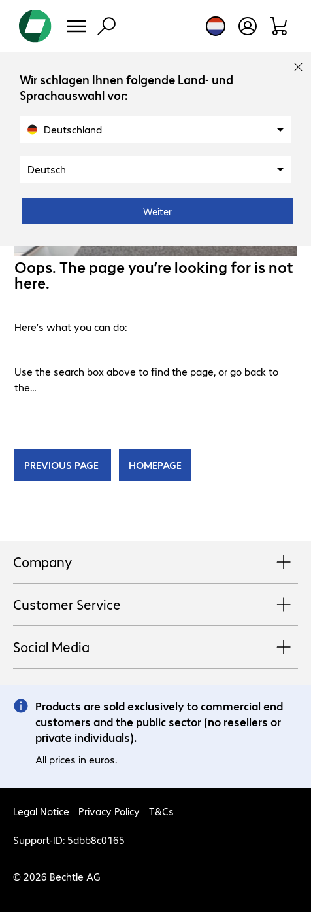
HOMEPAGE (155, 465)
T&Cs (161, 811)
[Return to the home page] (35, 26)
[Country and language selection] (215, 26)
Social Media (155, 648)
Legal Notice (41, 811)
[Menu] (76, 26)
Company (155, 562)
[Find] (106, 26)
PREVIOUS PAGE (62, 465)
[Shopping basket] (279, 26)
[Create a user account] (247, 26)
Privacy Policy (109, 811)
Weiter (157, 211)
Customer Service (155, 605)
